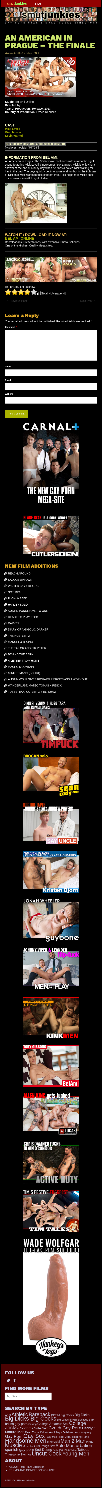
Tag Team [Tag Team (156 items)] (64, 1449)
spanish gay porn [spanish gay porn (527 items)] (19, 1449)
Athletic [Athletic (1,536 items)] (20, 1414)
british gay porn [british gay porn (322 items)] (16, 1424)
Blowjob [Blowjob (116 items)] (73, 1420)
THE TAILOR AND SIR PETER (27, 648)
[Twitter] (8, 1380)
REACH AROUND (19, 573)
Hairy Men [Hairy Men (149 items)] (51, 1437)
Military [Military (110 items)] (89, 1442)
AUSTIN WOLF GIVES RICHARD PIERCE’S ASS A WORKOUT (47, 679)
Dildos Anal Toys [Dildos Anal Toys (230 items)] (51, 1432)
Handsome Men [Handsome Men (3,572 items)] (25, 1440)
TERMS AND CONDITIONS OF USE (32, 1470)
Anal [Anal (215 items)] (8, 1415)
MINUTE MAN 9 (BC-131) (24, 673)
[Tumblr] (14, 1380)
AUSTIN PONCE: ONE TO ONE (28, 610)
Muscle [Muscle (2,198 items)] (13, 1445)
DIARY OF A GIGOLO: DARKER (28, 629)
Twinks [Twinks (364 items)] (26, 1454)
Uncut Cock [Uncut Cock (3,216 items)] (46, 1453)
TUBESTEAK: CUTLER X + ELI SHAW (32, 691)
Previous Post (18, 300)
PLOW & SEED (17, 598)
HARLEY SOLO (18, 604)
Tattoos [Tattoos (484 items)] (83, 1449)
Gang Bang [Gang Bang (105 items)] (86, 1432)
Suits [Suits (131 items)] (55, 1450)
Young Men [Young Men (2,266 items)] (75, 1454)
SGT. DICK (15, 592)
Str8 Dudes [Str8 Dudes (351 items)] (43, 1450)
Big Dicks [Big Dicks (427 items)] (81, 1415)
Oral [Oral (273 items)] (37, 1446)
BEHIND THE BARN (20, 654)
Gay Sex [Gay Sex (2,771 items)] (34, 1436)
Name (8, 366)
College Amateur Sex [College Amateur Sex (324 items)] (52, 1424)
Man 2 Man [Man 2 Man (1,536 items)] (72, 1441)
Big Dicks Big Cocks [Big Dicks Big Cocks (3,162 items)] (30, 1418)
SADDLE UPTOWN (20, 579)
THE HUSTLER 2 (19, 635)
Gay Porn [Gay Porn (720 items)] (14, 1436)
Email (8, 380)
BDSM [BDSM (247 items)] (55, 1415)
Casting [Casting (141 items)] (32, 1424)
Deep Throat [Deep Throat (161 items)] (32, 1432)
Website (9, 394)
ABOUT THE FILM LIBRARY (27, 1466)
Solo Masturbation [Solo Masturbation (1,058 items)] (73, 1445)
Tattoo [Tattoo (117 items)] (73, 1450)
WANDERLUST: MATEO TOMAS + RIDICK (35, 685)
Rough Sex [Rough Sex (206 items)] (48, 1446)
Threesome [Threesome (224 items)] (12, 1454)
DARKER (14, 623)
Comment (11, 327)
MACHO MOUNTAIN (21, 666)
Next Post (86, 300)
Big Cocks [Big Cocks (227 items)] (67, 1415)
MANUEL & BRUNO (20, 642)
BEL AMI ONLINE (19, 238)
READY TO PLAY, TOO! (23, 617)
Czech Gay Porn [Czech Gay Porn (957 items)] (65, 1427)
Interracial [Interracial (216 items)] (53, 1441)
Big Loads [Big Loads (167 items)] (63, 1419)
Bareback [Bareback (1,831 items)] (39, 1414)
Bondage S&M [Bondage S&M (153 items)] (86, 1419)
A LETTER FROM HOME (23, 660)
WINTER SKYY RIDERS (23, 586)
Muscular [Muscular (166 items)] (28, 1446)
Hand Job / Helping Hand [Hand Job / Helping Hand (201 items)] (73, 1436)
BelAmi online (25, 53)
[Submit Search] (8, 1396)
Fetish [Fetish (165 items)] (65, 1432)
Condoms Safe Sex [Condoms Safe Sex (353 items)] (33, 1428)
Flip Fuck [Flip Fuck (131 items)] (75, 1432)
